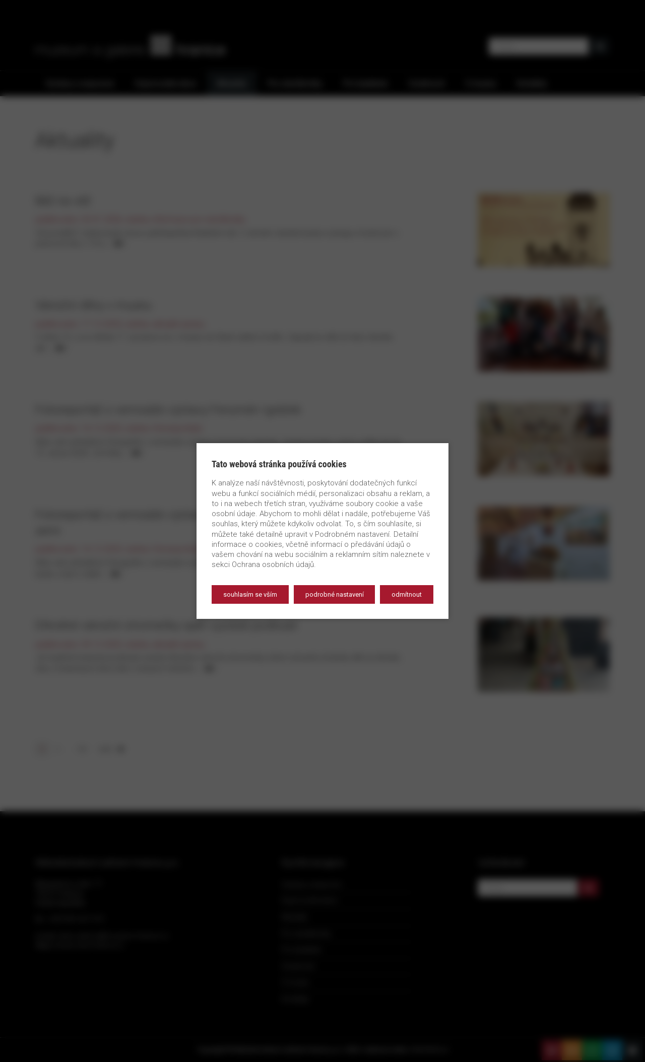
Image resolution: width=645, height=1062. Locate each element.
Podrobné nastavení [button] (334, 594)
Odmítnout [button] (407, 594)
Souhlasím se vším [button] (250, 594)
